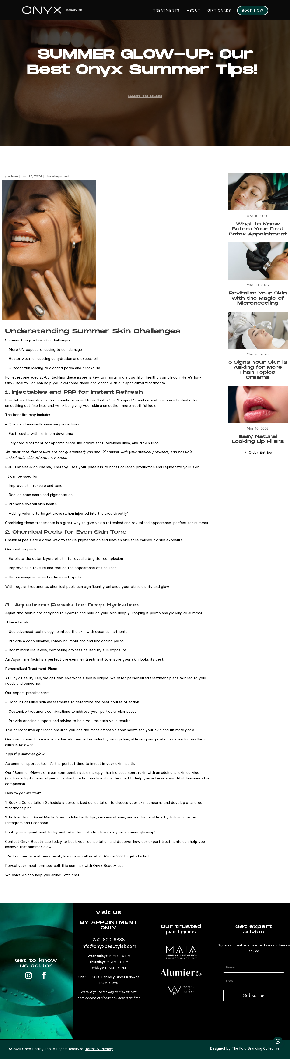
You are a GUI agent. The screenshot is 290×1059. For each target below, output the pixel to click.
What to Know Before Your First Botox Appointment (258, 229)
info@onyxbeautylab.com (108, 946)
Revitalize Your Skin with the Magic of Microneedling (258, 298)
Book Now (252, 10)
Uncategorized (57, 176)
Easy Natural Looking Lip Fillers (258, 439)
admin (13, 176)
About (193, 11)
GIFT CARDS (219, 11)
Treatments (166, 11)
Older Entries (260, 452)
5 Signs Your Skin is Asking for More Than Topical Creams (257, 370)
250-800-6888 (109, 939)
